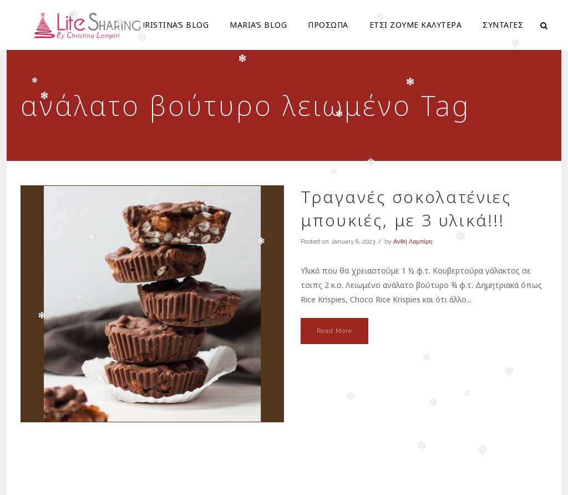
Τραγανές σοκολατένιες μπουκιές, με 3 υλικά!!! (406, 208)
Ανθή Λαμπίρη (412, 241)
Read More (334, 331)
